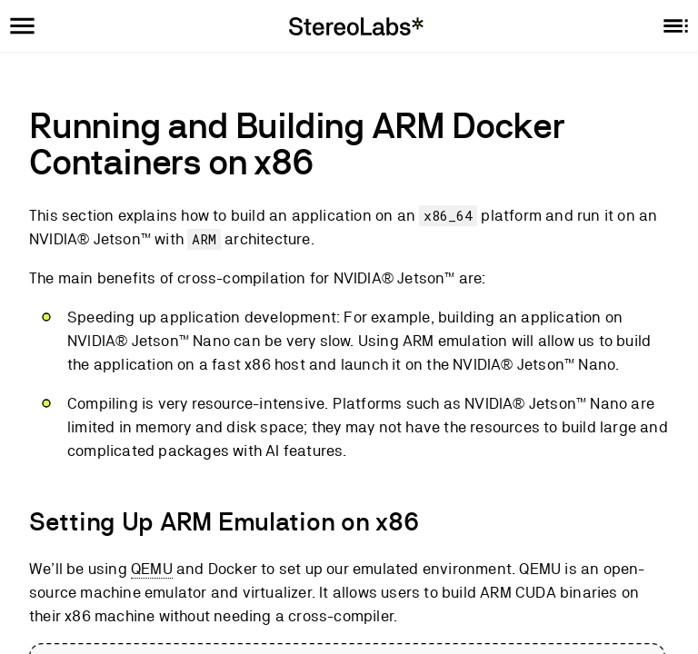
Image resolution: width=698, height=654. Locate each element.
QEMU (152, 569)
